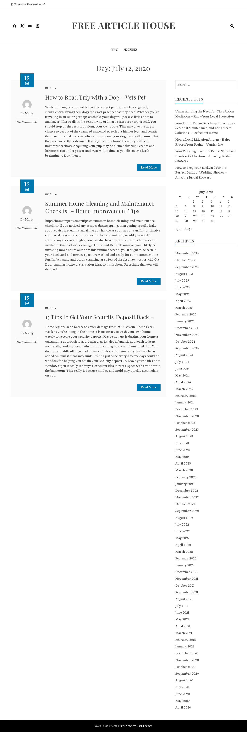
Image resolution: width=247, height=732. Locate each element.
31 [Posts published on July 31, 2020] (212, 221)
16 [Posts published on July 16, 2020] (203, 211)
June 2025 (182, 287)
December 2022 (186, 490)
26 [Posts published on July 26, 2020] (229, 216)
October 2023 (185, 423)
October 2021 (185, 585)
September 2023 (187, 429)
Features (130, 49)
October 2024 (185, 341)
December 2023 (186, 409)
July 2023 (182, 443)
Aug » (188, 229)
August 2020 (184, 680)
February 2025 (185, 314)
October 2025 (185, 260)
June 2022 (182, 531)
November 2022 (187, 497)
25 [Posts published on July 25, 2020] (221, 216)
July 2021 (181, 606)
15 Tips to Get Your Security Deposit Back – (99, 317)
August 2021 (183, 599)
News (114, 49)
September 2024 (187, 348)
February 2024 (185, 395)
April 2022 (183, 545)
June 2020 (182, 694)
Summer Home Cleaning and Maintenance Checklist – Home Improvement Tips (99, 207)
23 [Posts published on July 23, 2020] (203, 216)
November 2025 (187, 253)
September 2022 (187, 511)
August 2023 (184, 436)
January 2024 (185, 402)
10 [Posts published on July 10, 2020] (212, 206)
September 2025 (187, 267)
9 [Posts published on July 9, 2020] (203, 206)
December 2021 (186, 572)
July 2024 (182, 362)
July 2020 (182, 687)
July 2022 (182, 524)
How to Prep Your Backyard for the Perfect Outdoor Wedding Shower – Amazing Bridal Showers (201, 172)
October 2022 (185, 504)
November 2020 (187, 660)
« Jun (178, 229)
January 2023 (185, 484)
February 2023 (185, 477)
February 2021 (185, 639)
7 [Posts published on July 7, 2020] (185, 206)
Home (52, 88)
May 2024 (182, 375)
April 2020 (183, 707)
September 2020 (187, 673)
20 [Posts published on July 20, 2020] (177, 216)
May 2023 (182, 457)
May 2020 (182, 701)
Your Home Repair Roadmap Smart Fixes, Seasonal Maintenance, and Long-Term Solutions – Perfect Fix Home (205, 128)
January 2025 (184, 321)
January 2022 (185, 565)
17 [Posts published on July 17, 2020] (212, 211)
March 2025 (184, 307)
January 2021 (184, 646)
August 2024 (184, 355)
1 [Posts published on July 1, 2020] (193, 201)
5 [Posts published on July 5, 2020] (228, 201)
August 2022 (184, 518)
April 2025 (183, 301)
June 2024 (182, 369)
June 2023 (182, 450)
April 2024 (183, 382)
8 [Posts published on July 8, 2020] (194, 206)
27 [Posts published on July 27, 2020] (176, 221)
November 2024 (187, 335)
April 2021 (182, 626)
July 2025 (182, 280)
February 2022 (185, 558)
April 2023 (183, 463)
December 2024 (186, 328)
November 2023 (187, 416)
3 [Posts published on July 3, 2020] (212, 201)
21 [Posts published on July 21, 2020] (185, 216)
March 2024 (184, 389)
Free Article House (123, 25)
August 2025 (184, 274)
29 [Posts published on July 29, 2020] (195, 221)
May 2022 (182, 538)
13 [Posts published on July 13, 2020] (176, 211)
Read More (149, 167)
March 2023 (184, 470)
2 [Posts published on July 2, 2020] (203, 201)
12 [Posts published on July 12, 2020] (229, 206)
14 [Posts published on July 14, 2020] (185, 211)
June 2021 (182, 612)
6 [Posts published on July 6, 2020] (176, 206)
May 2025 (182, 294)
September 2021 (186, 592)
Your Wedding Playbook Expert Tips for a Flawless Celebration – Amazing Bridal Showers (205, 156)
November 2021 (186, 578)
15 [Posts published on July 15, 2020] (194, 211)
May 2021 (182, 619)
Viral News (125, 725)
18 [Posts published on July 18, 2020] (221, 211)
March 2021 (183, 633)
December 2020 (186, 653)
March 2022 (184, 551)
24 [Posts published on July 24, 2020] (212, 216)
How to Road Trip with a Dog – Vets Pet (95, 97)
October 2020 (185, 667)
